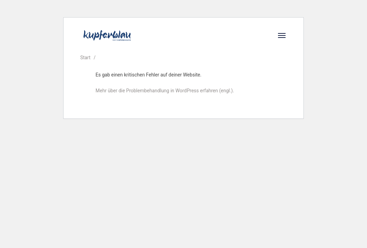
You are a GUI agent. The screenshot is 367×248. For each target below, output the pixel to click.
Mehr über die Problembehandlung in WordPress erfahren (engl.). (165, 90)
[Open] (282, 35)
